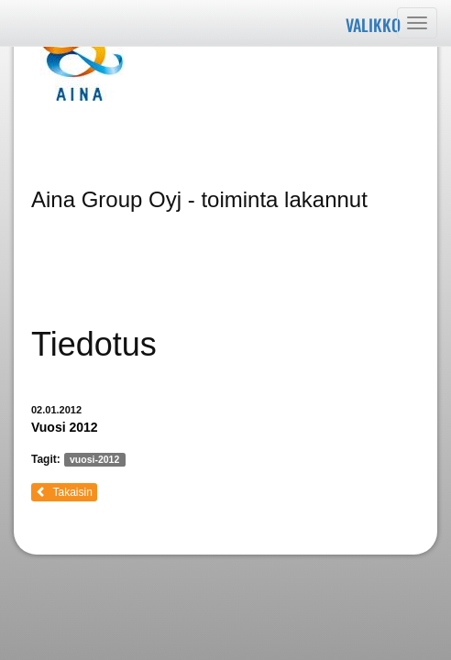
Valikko (373, 25)
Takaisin (64, 492)
